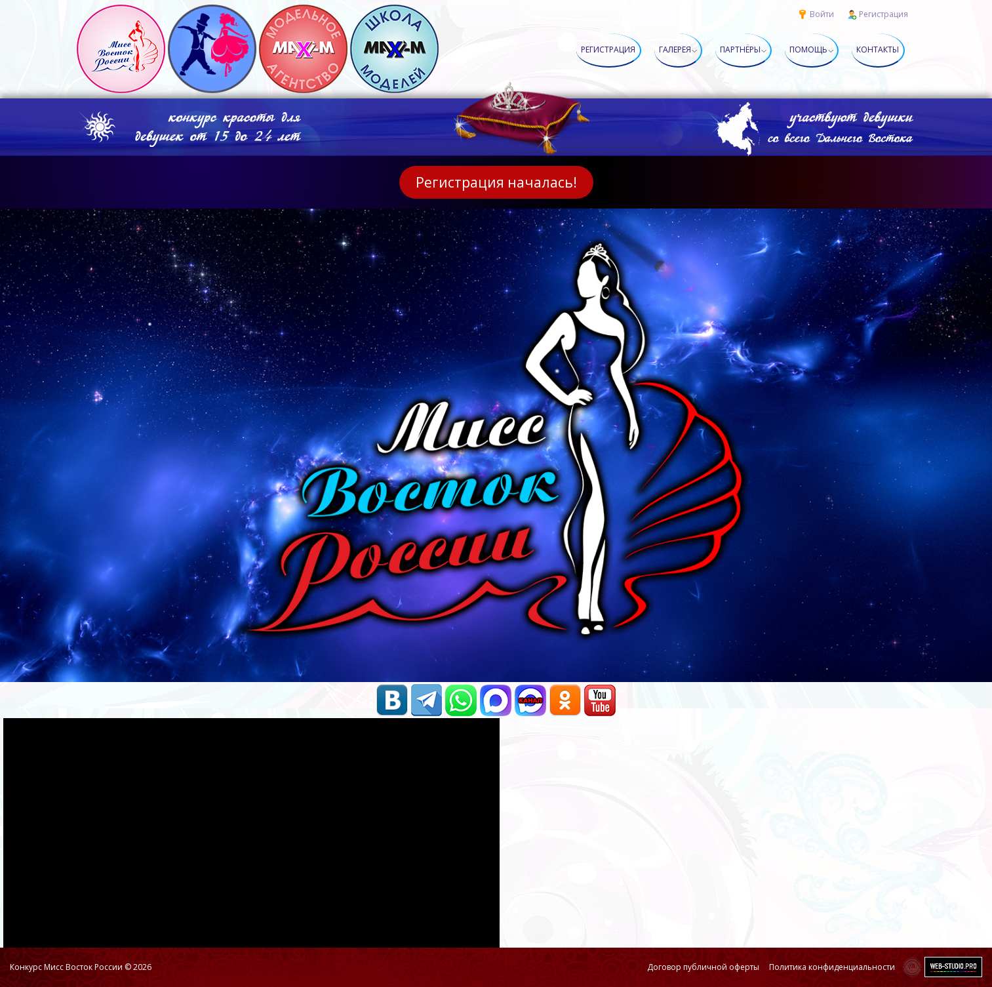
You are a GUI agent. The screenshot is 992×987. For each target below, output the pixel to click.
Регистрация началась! (496, 182)
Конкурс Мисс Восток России (66, 967)
